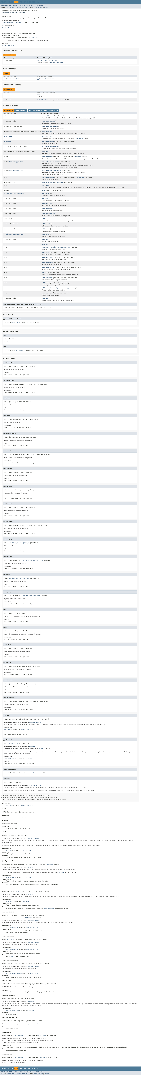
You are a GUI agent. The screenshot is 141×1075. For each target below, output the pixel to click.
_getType (45, 151)
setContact (45, 252)
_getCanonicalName (48, 121)
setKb (43, 272)
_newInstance (46, 162)
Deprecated (27, 2)
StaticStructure (8, 22)
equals (44, 190)
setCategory (46, 247)
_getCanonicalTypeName (50, 126)
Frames (22, 5)
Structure (18, 22)
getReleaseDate (47, 224)
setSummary (45, 283)
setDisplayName (47, 262)
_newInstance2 (47, 170)
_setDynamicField (48, 177)
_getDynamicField (48, 141)
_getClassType (47, 131)
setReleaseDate (47, 277)
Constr (19, 7)
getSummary (45, 229)
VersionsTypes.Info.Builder (47, 60)
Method (24, 7)
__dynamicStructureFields (46, 79)
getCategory (46, 193)
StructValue (16, 79)
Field (13, 7)
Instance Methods (35, 110)
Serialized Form (8, 45)
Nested (9, 7)
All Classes (39, 5)
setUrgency (45, 288)
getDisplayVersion (48, 213)
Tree (20, 2)
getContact (45, 198)
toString (45, 298)
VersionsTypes (7, 28)
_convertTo (45, 116)
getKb (43, 219)
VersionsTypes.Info (16, 162)
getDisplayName (47, 208)
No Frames (29, 5)
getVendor (45, 239)
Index (34, 2)
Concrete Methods (51, 110)
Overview (3, 2)
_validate (45, 185)
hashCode (45, 244)
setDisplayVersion (48, 267)
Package (10, 2)
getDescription (47, 203)
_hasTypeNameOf (47, 156)
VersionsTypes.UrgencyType (13, 234)
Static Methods (20, 110)
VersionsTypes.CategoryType (14, 193)
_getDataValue (47, 136)
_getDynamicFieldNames (50, 146)
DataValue (7, 141)
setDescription (47, 257)
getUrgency (45, 234)
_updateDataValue (48, 182)
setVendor (45, 293)
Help (38, 2)
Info (39, 95)
